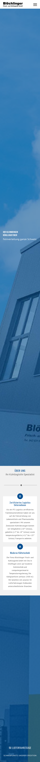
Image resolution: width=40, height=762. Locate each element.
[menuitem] (34, 4)
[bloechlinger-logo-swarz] (16, 4)
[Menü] (34, 4)
